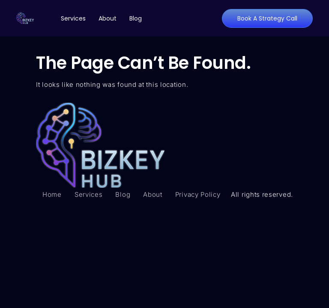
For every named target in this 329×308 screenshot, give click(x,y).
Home (52, 194)
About (108, 18)
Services (73, 18)
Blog (135, 18)
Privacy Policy (198, 194)
